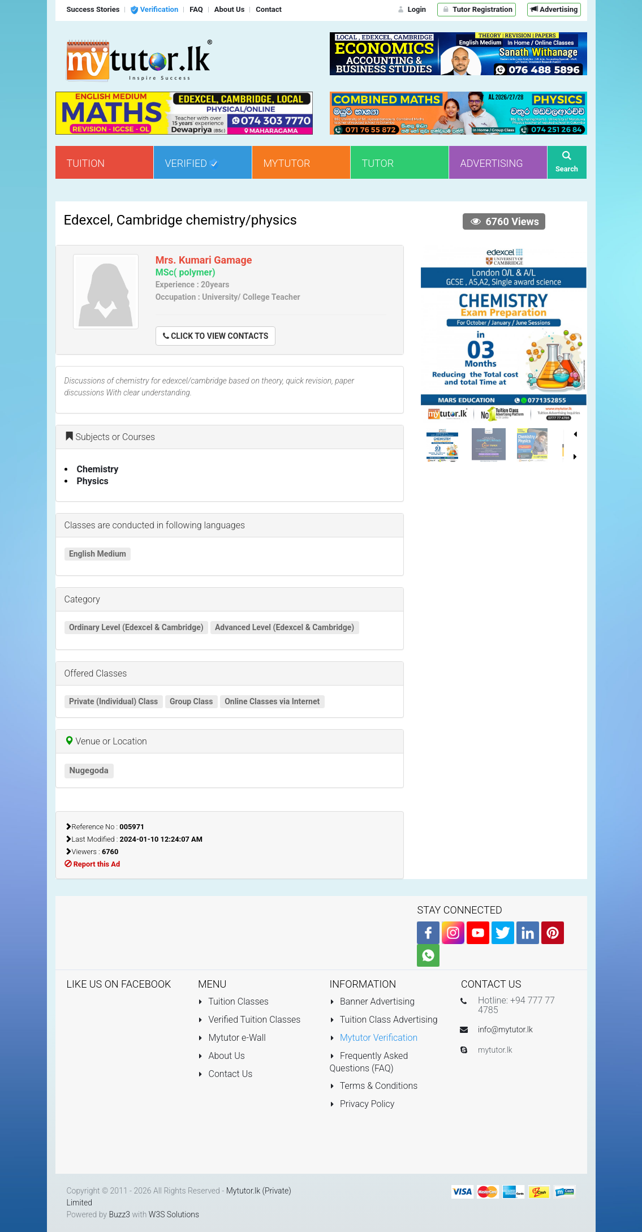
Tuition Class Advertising (384, 1019)
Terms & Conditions (374, 1085)
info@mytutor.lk (505, 1029)
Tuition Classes (233, 1001)
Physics (93, 481)
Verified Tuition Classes (249, 1019)
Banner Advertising (372, 1001)
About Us (221, 1055)
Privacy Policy (362, 1104)
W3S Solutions (174, 1214)
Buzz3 (119, 1214)
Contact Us (225, 1074)
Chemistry (98, 469)
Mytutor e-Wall (232, 1037)
